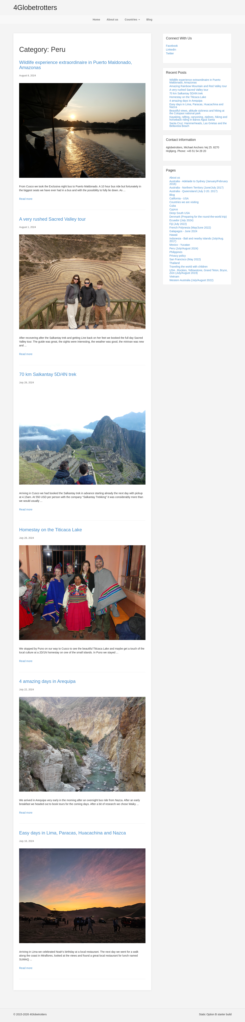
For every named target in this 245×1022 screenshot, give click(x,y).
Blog (149, 19)
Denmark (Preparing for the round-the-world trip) (198, 216)
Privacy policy (177, 255)
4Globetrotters (35, 7)
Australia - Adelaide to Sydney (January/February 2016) (198, 182)
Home (96, 19)
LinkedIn (171, 49)
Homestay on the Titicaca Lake (50, 529)
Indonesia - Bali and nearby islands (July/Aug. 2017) (196, 240)
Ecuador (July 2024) (181, 220)
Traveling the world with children (188, 266)
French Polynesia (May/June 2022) (190, 227)
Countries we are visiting (184, 202)
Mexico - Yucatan (179, 244)
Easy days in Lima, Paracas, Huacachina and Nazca (72, 832)
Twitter (170, 53)
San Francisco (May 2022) (185, 259)
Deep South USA (179, 213)
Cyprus (173, 209)
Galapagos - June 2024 (183, 231)
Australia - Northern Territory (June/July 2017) (196, 187)
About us (112, 19)
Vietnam (174, 276)
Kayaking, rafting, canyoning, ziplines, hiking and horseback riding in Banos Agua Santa (198, 118)
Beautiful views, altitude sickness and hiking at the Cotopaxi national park (196, 112)
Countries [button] (132, 19)
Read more (25, 198)
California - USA (179, 198)
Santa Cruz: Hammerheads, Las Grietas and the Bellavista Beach (198, 124)
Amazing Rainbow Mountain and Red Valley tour (198, 86)
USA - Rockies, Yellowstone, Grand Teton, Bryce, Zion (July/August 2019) (198, 271)
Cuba (172, 205)
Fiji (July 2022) (178, 223)
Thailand (174, 262)
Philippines (175, 252)
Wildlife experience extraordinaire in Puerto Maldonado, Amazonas (75, 65)
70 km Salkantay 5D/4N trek (47, 374)
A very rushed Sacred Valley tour (52, 219)
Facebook (172, 45)
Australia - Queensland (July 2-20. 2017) (193, 191)
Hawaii (173, 234)
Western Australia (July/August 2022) (191, 280)
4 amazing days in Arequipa (47, 681)
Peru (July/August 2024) (183, 248)
